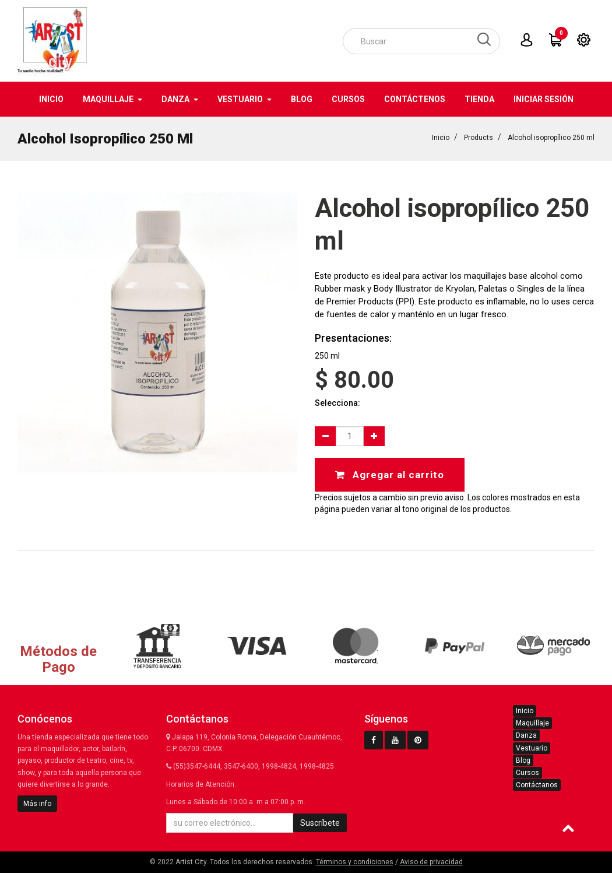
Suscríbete (320, 823)
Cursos (527, 773)
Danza (526, 735)
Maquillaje (532, 723)
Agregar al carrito (389, 475)
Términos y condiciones (354, 862)
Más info (37, 804)
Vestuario (531, 748)
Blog (523, 760)
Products (478, 138)
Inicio (440, 138)
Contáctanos (537, 785)
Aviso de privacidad (431, 862)
